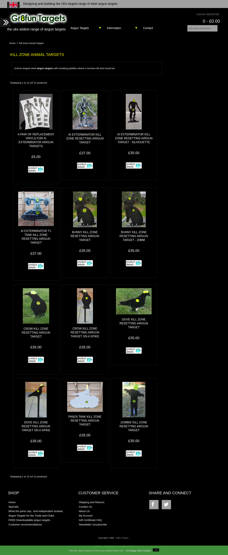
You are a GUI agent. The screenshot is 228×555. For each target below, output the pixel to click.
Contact (148, 28)
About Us (84, 513)
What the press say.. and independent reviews (35, 513)
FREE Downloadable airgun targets (29, 522)
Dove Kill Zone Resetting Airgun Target (134, 325)
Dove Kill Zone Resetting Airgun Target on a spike (36, 428)
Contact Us (85, 509)
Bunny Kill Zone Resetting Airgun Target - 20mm (134, 238)
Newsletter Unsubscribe (93, 526)
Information (114, 28)
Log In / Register (207, 14)
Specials (13, 509)
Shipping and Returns (92, 504)
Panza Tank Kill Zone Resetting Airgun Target (84, 422)
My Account (86, 518)
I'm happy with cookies (138, 550)
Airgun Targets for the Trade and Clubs (31, 518)
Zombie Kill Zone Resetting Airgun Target (134, 428)
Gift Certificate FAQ (90, 522)
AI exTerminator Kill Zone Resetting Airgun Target (84, 140)
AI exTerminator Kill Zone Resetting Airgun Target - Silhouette (133, 140)
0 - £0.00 (211, 21)
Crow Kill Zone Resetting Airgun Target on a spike (85, 334)
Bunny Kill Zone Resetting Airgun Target (85, 238)
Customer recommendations (25, 526)
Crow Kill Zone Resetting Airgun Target (36, 334)
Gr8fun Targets (122, 540)
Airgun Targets (80, 28)
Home (12, 45)
